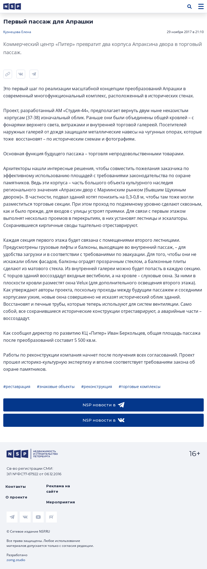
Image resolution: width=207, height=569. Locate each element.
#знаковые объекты (56, 386)
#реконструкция (96, 386)
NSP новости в (103, 405)
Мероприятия (60, 502)
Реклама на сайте (58, 489)
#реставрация (16, 386)
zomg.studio (16, 560)
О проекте (16, 497)
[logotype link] (16, 6)
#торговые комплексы (140, 386)
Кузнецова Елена (17, 32)
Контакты (15, 486)
